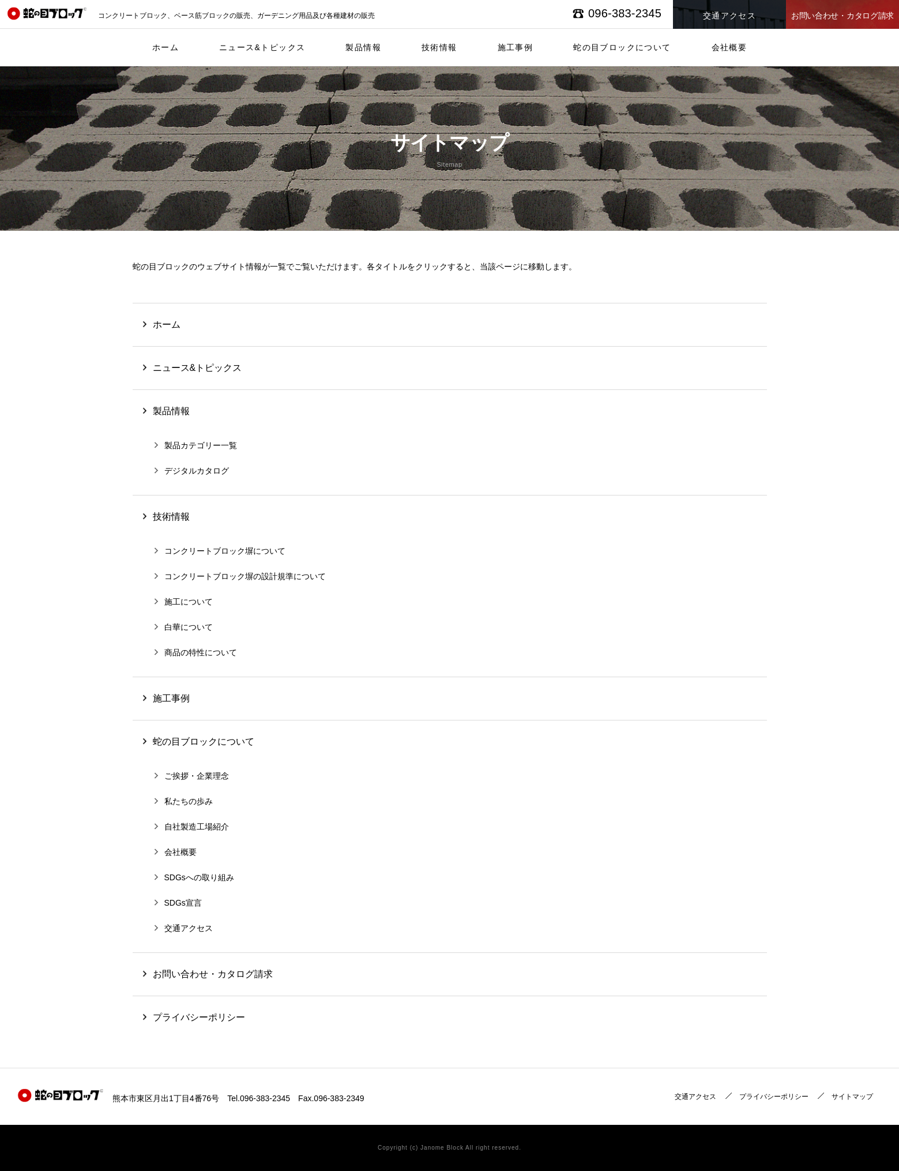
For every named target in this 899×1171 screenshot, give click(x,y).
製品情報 (363, 47)
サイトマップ (852, 1097)
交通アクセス (695, 1097)
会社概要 (729, 47)
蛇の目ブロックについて (622, 47)
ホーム (165, 47)
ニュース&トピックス (262, 47)
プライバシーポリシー (773, 1097)
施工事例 (515, 47)
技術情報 (439, 47)
